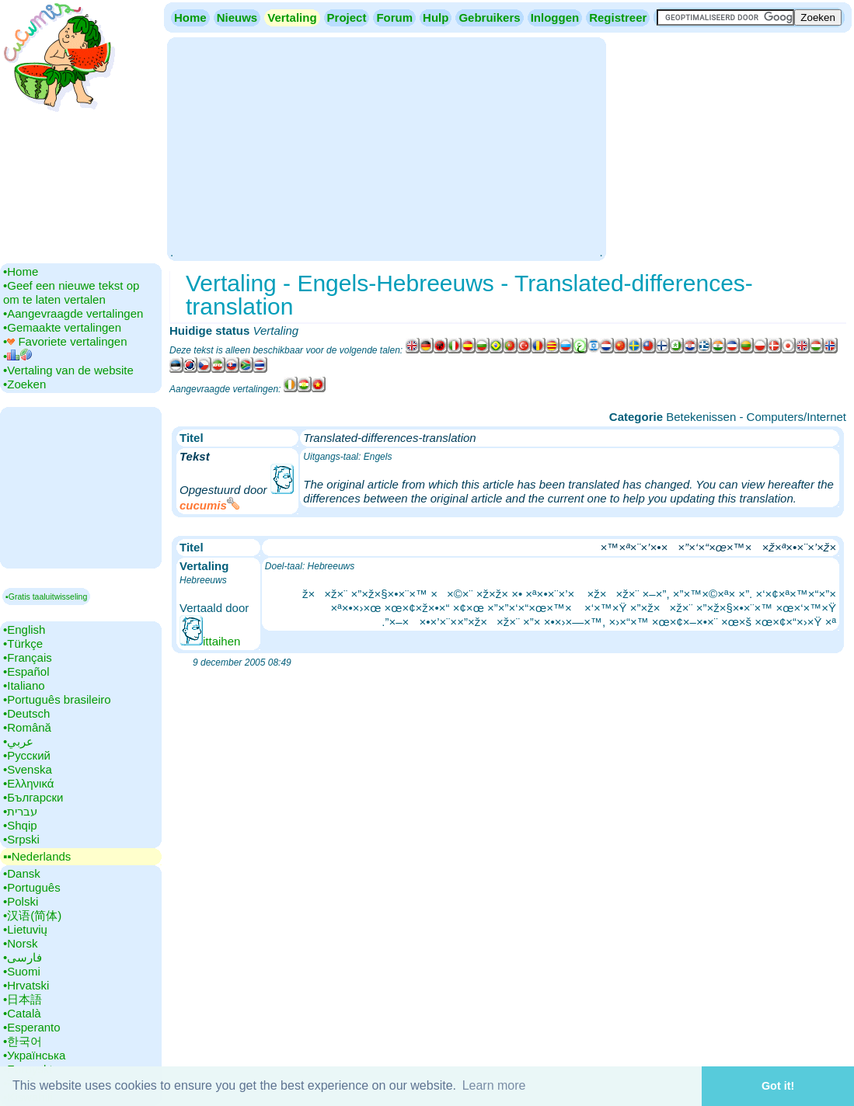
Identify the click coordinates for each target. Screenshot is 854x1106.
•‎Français (27, 657)
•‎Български (33, 797)
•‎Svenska (27, 769)
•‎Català (22, 1013)
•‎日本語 (22, 999)
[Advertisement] (386, 147)
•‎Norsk (20, 943)
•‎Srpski (21, 839)
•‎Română (27, 727)
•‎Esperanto (32, 1027)
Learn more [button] (494, 1085)
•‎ (17, 356)
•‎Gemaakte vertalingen (62, 327)
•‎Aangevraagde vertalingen (73, 313)
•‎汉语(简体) (32, 915)
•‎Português (32, 887)
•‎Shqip (20, 825)
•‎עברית (20, 811)
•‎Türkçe (23, 643)
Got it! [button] (778, 1086)
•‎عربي (18, 741)
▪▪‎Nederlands (37, 856)
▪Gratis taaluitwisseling (46, 596)
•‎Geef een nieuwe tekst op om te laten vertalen (71, 292)
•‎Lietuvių (25, 929)
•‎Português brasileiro (57, 699)
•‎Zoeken (24, 384)
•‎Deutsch (26, 713)
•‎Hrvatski (26, 985)
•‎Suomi (21, 971)
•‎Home (20, 271)
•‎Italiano (24, 685)
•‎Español (26, 671)
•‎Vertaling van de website (68, 370)
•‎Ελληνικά (28, 783)
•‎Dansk (21, 873)
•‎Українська (34, 1055)
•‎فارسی (22, 957)
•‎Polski (20, 901)
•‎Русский (27, 755)
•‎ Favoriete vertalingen (65, 341)
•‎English (24, 629)
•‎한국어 (22, 1041)
